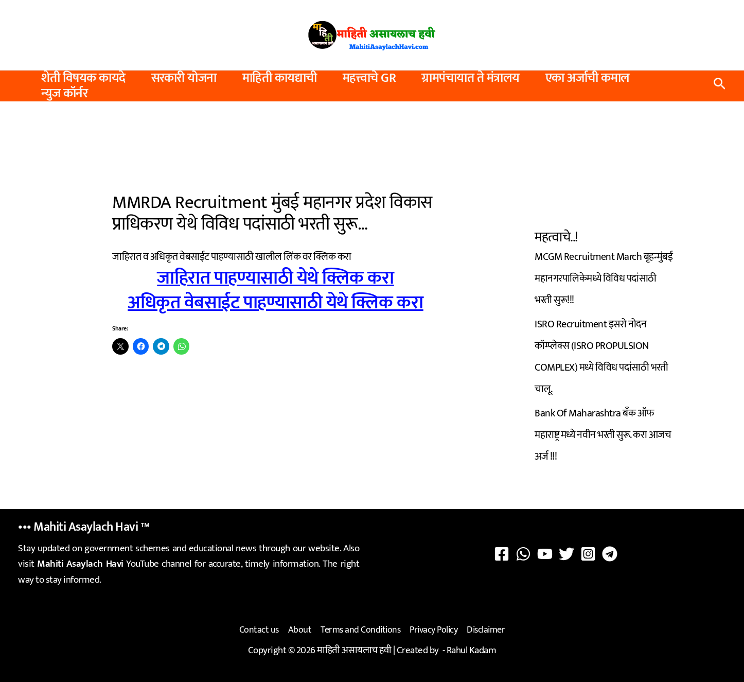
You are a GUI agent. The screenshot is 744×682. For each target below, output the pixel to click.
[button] (719, 86)
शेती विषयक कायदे (83, 78)
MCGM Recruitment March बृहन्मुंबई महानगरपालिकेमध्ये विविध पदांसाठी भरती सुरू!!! (603, 278)
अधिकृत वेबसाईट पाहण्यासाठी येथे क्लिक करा (275, 302)
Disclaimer (486, 630)
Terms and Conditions (360, 630)
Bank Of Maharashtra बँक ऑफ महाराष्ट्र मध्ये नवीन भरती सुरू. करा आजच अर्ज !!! (603, 435)
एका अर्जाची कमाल (587, 78)
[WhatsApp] (523, 554)
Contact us (259, 630)
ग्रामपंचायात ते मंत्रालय (470, 78)
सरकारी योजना (184, 78)
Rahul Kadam (472, 650)
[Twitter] (566, 554)
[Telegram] (609, 554)
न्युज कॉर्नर (64, 93)
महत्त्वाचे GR (369, 78)
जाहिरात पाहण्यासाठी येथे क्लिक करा (275, 278)
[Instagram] (588, 554)
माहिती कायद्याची (279, 78)
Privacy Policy (433, 630)
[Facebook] (501, 554)
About (300, 630)
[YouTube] (545, 554)
